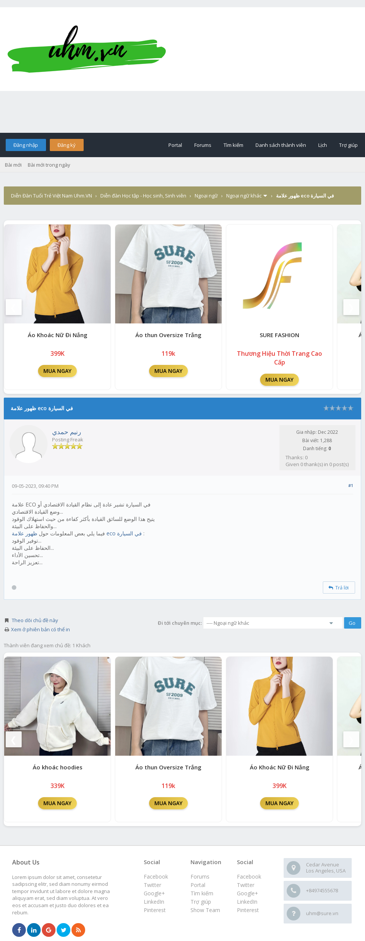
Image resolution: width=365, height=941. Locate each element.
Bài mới (13, 164)
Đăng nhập (25, 145)
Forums (202, 145)
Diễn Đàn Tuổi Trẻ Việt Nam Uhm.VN (51, 195)
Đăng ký (66, 145)
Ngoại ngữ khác (244, 195)
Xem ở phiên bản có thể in (40, 629)
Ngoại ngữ (206, 195)
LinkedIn (247, 901)
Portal (175, 145)
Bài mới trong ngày (49, 164)
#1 (350, 485)
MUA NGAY (57, 370)
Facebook (249, 876)
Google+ (247, 893)
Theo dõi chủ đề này (35, 620)
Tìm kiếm (233, 145)
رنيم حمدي (66, 431)
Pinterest (248, 910)
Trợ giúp (348, 145)
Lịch (322, 145)
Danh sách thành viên (281, 145)
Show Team (205, 910)
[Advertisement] (182, 112)
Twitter (245, 884)
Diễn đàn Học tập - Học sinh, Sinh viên (143, 195)
